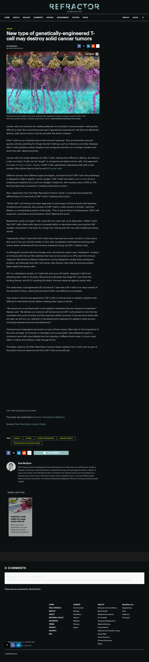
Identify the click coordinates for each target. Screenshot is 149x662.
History (76, 618)
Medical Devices (104, 624)
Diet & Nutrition (104, 637)
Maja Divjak (55, 119)
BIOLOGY (26, 17)
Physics (76, 624)
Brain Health (103, 611)
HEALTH (16, 17)
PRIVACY (52, 627)
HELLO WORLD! (55, 608)
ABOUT (51, 614)
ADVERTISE (53, 621)
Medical (76, 621)
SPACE (85, 17)
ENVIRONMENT (63, 17)
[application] (53, 382)
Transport (126, 618)
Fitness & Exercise (105, 640)
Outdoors (126, 614)
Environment (78, 608)
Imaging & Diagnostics (106, 621)
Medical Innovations (106, 614)
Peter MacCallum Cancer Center (70, 119)
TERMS (51, 624)
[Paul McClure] (12, 46)
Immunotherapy (66, 438)
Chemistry (77, 614)
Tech (124, 611)
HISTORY (50, 17)
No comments (51, 453)
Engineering (127, 608)
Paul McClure (24, 463)
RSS (50, 634)
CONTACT (52, 631)
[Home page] (74, 6)
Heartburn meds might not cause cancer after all (18, 519)
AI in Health (102, 618)
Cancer (9, 28)
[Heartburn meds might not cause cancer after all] (20, 505)
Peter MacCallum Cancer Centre (27, 443)
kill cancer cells (54, 168)
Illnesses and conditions (107, 608)
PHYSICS (75, 17)
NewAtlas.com (128, 605)
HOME (7, 17)
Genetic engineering (46, 438)
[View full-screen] (97, 54)
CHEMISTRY (38, 17)
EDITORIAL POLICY (56, 618)
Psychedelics (103, 627)
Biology (76, 611)
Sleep (100, 644)
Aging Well (102, 634)
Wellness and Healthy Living (109, 631)
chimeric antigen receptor (28, 165)
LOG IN (135, 17)
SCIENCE (76, 605)
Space (75, 627)
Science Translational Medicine (49, 417)
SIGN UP (125, 17)
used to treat (80, 179)
